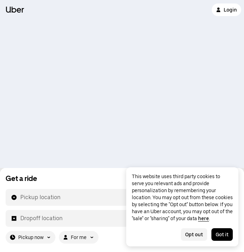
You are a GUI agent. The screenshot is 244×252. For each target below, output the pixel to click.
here (203, 218)
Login (226, 10)
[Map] (122, 84)
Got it (222, 234)
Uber (15, 10)
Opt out (194, 234)
